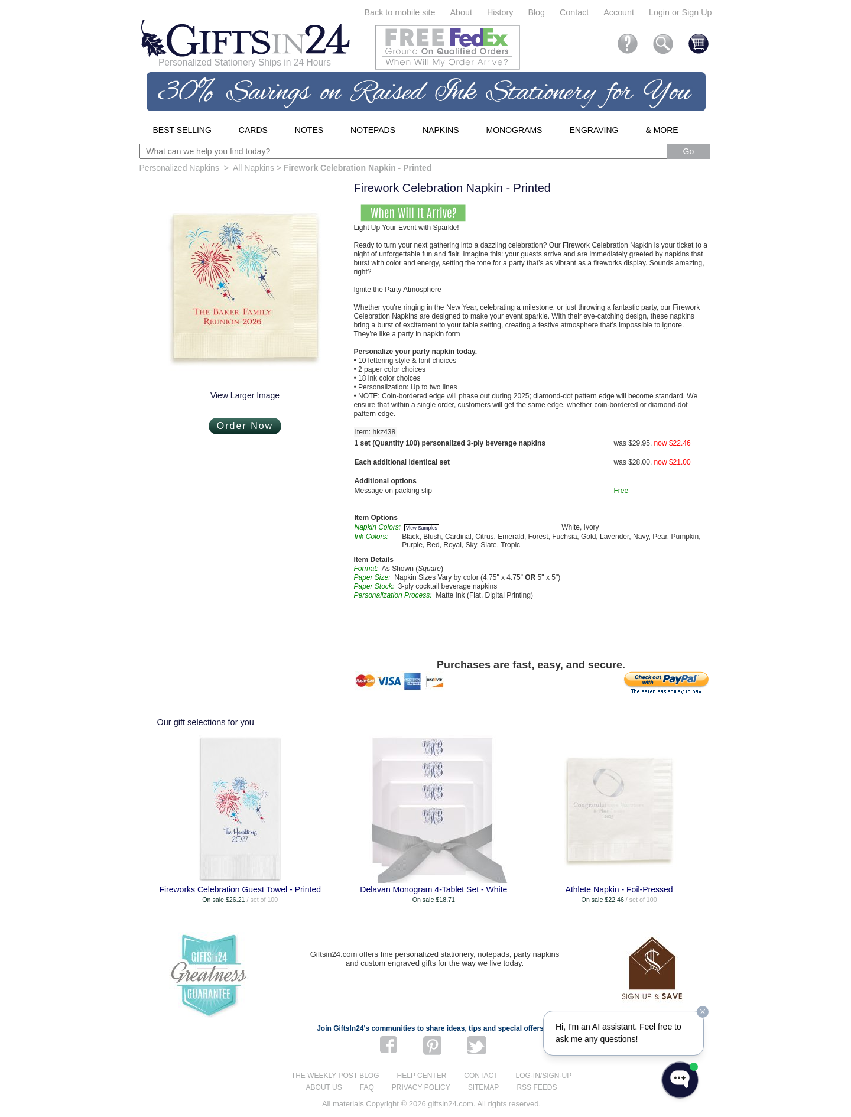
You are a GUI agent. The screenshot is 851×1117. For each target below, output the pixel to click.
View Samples (421, 528)
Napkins (441, 130)
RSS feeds (537, 1087)
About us (324, 1087)
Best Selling (182, 130)
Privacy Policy (421, 1087)
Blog (536, 12)
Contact (574, 12)
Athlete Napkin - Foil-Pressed (619, 889)
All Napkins (253, 168)
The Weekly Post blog (335, 1075)
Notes (309, 130)
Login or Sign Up (680, 12)
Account (618, 12)
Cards (253, 130)
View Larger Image (245, 395)
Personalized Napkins (179, 168)
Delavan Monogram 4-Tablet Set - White (433, 889)
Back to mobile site (400, 12)
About (461, 12)
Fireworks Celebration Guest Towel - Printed (240, 889)
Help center (422, 1075)
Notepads (372, 130)
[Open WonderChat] (679, 1080)
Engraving (593, 130)
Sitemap (483, 1087)
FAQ (367, 1087)
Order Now (245, 426)
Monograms (514, 130)
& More (661, 130)
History (500, 12)
